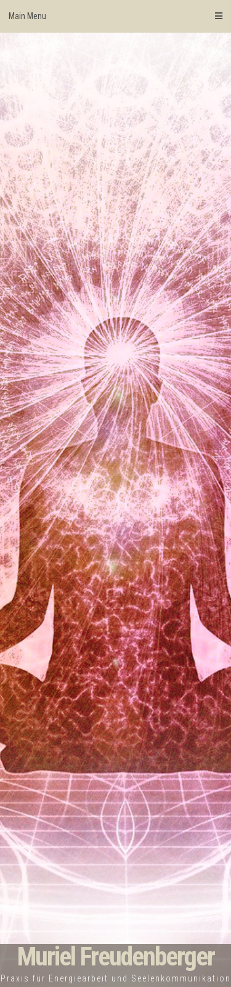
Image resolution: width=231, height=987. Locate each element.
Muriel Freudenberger (115, 956)
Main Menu (115, 16)
